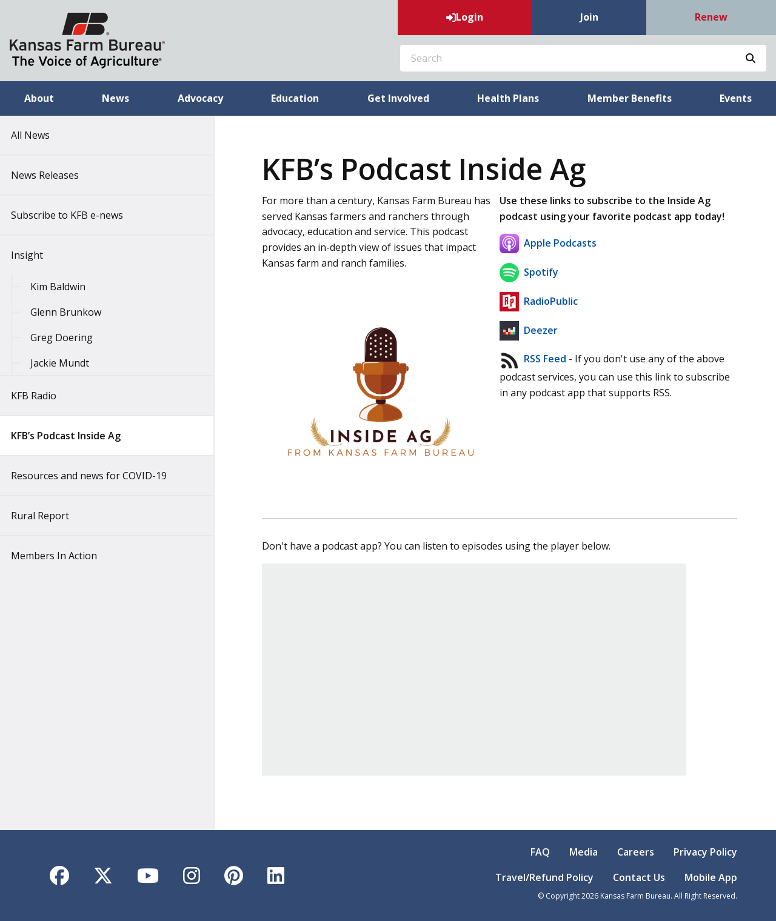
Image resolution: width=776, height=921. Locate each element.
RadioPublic (539, 301)
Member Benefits (629, 98)
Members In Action (62, 555)
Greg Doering (70, 337)
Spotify (529, 272)
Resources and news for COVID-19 (97, 475)
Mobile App (710, 877)
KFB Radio (42, 395)
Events (736, 98)
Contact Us (639, 877)
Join (589, 17)
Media (583, 852)
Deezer (529, 330)
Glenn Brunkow (74, 312)
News (115, 98)
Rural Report (48, 515)
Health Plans (508, 98)
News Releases (53, 175)
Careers (635, 852)
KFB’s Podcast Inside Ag (74, 435)
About (39, 98)
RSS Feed (545, 359)
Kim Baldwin (66, 286)
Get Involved (398, 98)
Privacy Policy (705, 852)
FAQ (540, 852)
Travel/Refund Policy (544, 877)
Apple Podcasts (549, 243)
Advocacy (200, 98)
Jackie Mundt (68, 363)
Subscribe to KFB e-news (75, 215)
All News (38, 135)
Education (295, 98)
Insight (35, 255)
